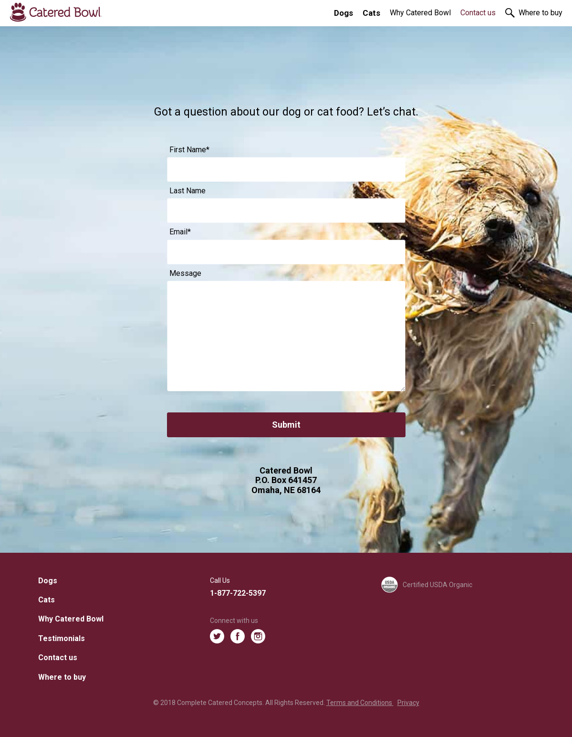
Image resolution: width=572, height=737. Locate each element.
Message (185, 273)
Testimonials (61, 638)
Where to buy (540, 12)
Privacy (408, 702)
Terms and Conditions (360, 702)
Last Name (187, 191)
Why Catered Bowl (420, 12)
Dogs (343, 13)
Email (180, 232)
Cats (371, 13)
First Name (189, 150)
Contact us (478, 12)
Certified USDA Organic (426, 585)
